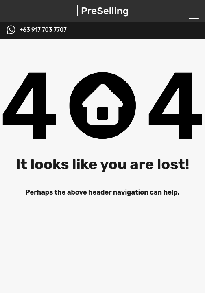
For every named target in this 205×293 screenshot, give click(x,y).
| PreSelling (102, 11)
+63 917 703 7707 (43, 30)
